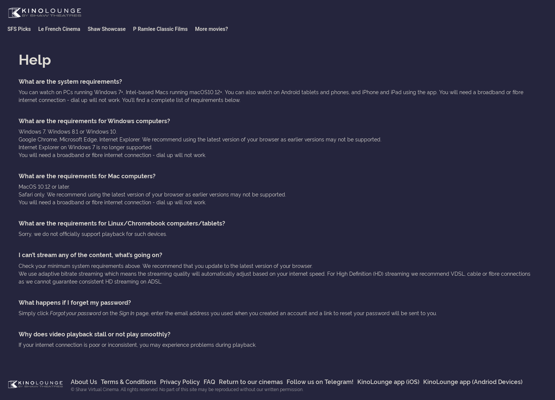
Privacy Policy (180, 381)
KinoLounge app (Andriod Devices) (473, 381)
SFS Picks (19, 29)
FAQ (209, 381)
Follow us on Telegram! (320, 381)
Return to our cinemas (251, 381)
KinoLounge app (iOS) (388, 381)
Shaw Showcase (107, 29)
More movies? (211, 29)
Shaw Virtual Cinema (44, 13)
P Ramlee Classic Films (160, 29)
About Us (84, 381)
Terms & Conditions (128, 381)
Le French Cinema (59, 29)
